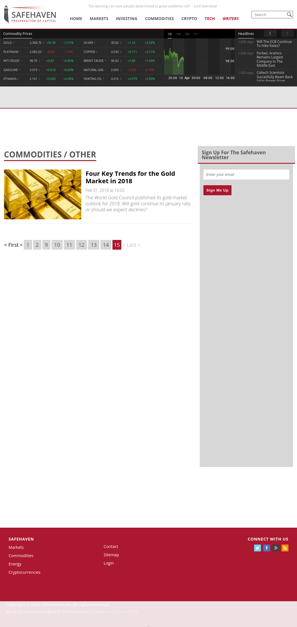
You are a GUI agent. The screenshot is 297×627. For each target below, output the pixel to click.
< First (11, 244)
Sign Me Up (217, 190)
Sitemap (111, 554)
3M (187, 34)
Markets (99, 18)
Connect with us (268, 539)
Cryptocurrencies (25, 572)
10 (57, 244)
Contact (111, 546)
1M (178, 34)
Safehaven (21, 539)
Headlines (246, 33)
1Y (195, 34)
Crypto (189, 18)
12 (82, 244)
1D (170, 34)
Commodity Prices (17, 33)
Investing (126, 18)
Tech (210, 18)
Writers (231, 18)
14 (106, 244)
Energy (15, 564)
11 (69, 244)
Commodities (159, 18)
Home (76, 18)
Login (109, 563)
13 (94, 244)
